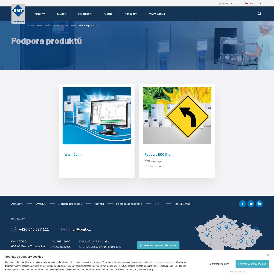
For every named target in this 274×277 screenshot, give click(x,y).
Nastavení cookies (237, 272)
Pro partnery (228, 3)
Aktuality (17, 203)
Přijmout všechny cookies (252, 264)
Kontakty (130, 13)
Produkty (39, 13)
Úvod (31, 25)
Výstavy (40, 203)
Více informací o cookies (161, 262)
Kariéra (99, 203)
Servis (65, 25)
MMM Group (157, 13)
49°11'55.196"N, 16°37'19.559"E (103, 246)
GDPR (158, 203)
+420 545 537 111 (34, 229)
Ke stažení (85, 13)
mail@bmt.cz (80, 229)
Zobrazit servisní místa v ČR (160, 245)
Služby (61, 13)
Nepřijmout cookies (218, 264)
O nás (108, 13)
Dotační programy (70, 203)
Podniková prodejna (129, 203)
